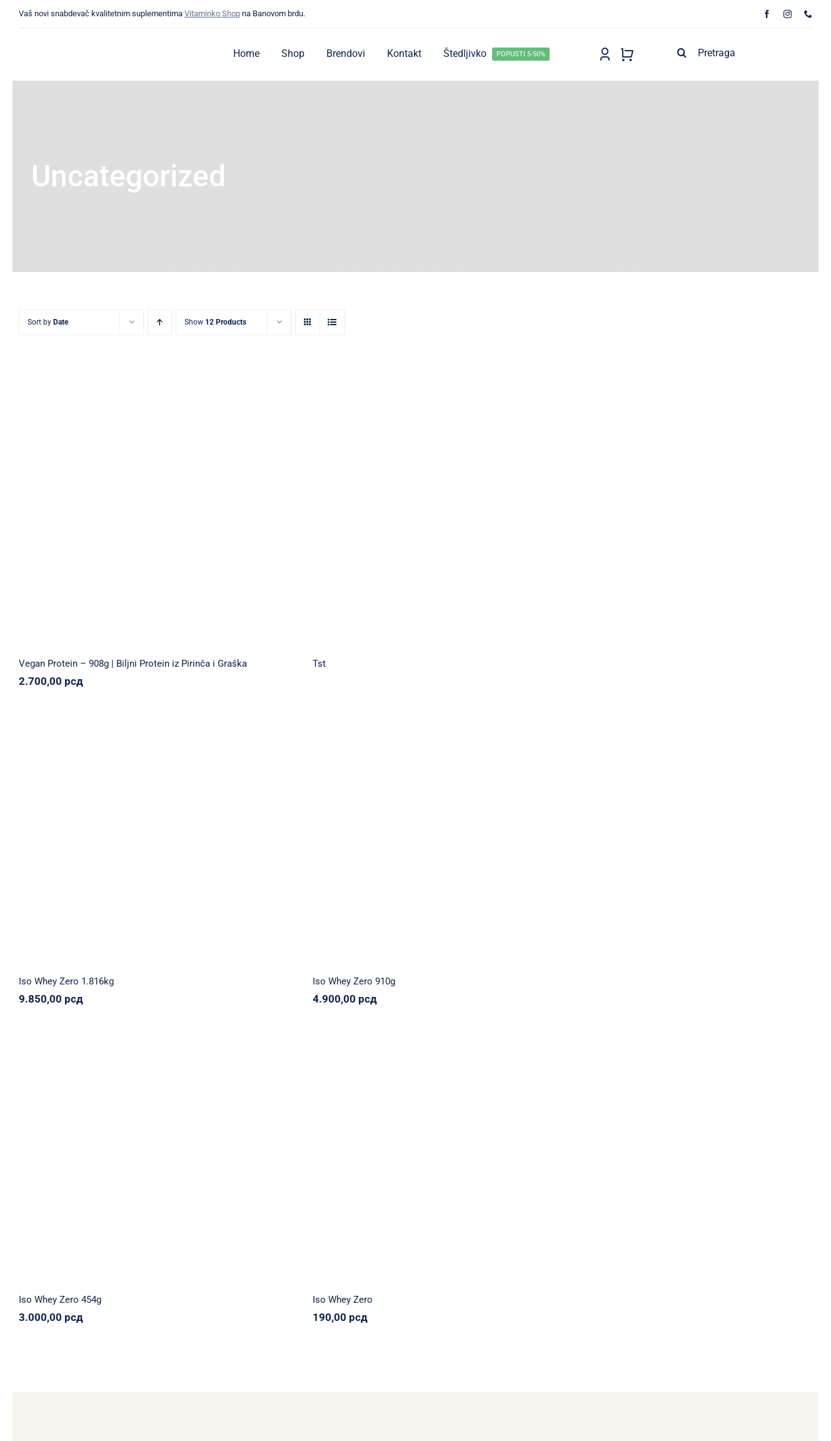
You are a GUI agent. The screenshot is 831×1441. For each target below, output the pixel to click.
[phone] (808, 14)
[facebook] (767, 14)
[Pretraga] (742, 52)
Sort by (48, 322)
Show (215, 322)
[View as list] (332, 322)
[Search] (681, 52)
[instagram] (787, 14)
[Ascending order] (160, 322)
